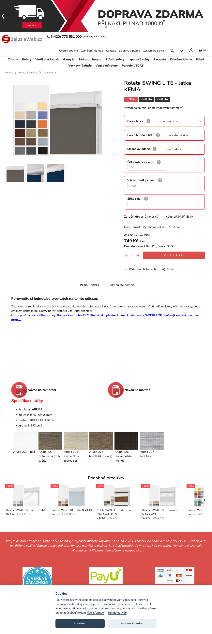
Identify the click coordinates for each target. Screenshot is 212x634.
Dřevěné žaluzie (181, 59)
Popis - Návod (89, 285)
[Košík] (203, 50)
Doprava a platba (129, 51)
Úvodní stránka (68, 51)
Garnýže (68, 59)
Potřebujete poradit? (122, 285)
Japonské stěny (138, 59)
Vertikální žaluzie (47, 59)
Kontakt (111, 51)
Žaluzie (13, 59)
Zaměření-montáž (92, 51)
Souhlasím (80, 623)
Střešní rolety (114, 59)
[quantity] (132, 255)
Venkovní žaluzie (80, 66)
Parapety (159, 59)
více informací (95, 612)
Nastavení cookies (132, 623)
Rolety (26, 59)
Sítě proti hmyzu (89, 59)
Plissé (200, 59)
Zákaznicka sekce (153, 51)
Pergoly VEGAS (133, 66)
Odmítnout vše (117, 612)
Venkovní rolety (107, 66)
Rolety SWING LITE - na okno (35, 72)
